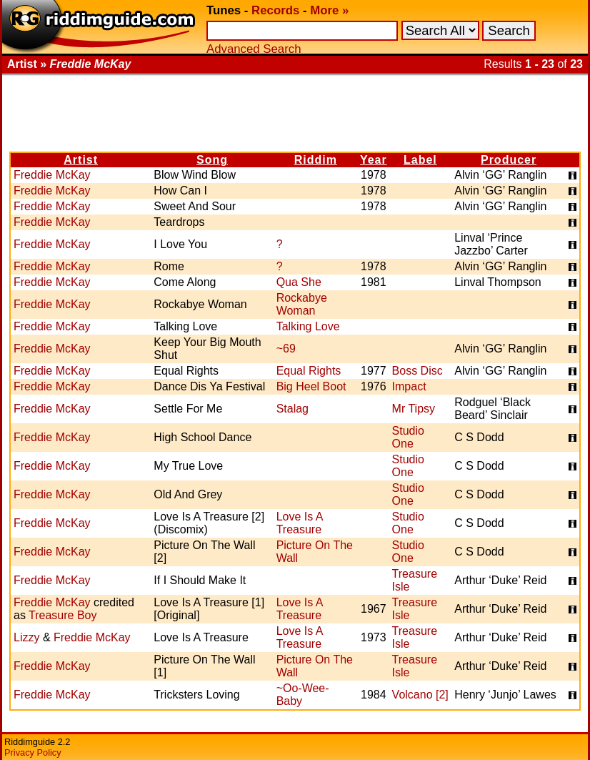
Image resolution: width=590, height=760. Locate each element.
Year (373, 160)
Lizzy (26, 637)
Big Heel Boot (311, 386)
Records (275, 10)
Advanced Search (253, 49)
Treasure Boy (62, 615)
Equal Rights (308, 371)
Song (212, 160)
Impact (409, 386)
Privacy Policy (32, 752)
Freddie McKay (52, 175)
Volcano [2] (420, 695)
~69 (286, 348)
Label (420, 160)
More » (329, 10)
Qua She (298, 282)
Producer (508, 160)
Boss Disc (417, 371)
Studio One (408, 437)
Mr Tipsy (413, 409)
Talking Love (308, 326)
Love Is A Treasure (299, 523)
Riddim (315, 160)
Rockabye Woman (301, 304)
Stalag (292, 409)
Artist (81, 160)
